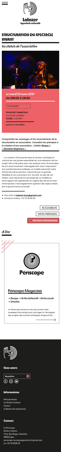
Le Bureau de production (15, 408)
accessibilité (49, 207)
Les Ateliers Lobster (12, 402)
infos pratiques (47, 213)
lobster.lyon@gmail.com (29, 195)
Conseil (7, 405)
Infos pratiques (10, 399)
